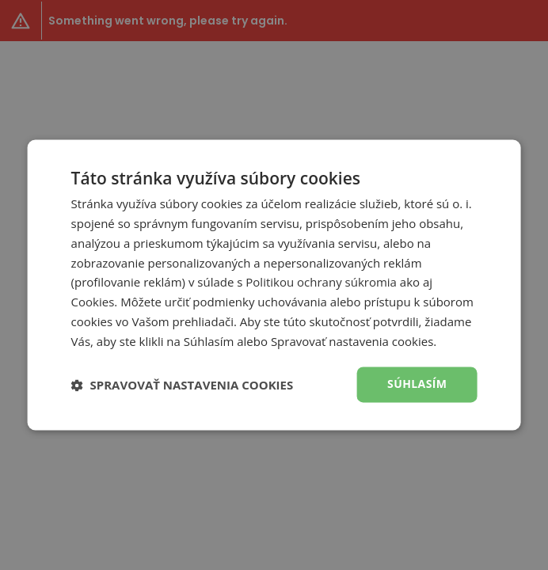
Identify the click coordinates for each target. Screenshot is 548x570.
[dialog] (274, 285)
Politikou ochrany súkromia (321, 283)
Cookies (93, 302)
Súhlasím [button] (417, 384)
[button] (182, 385)
